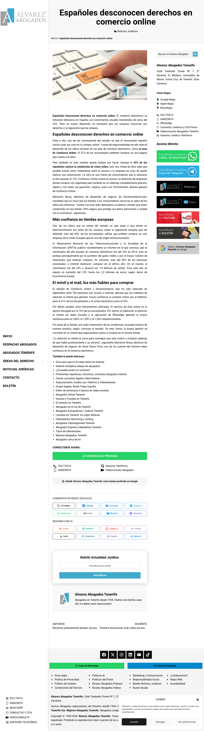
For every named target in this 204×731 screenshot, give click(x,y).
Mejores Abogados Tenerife (71, 435)
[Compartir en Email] (88, 514)
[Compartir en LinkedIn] (88, 506)
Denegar (160, 721)
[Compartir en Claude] (64, 529)
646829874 (14, 703)
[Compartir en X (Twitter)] (64, 506)
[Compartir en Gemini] (136, 529)
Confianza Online (88, 178)
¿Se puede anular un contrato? (73, 370)
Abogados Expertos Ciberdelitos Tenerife (78, 427)
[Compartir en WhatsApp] (64, 514)
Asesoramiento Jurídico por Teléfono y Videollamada (85, 382)
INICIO (54, 38)
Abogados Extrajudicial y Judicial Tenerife (79, 410)
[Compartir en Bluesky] (112, 514)
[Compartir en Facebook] (112, 506)
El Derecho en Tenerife (68, 402)
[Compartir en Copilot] (112, 537)
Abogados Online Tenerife (70, 394)
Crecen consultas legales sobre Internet (78, 378)
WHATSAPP (14, 707)
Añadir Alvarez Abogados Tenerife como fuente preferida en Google (100, 481)
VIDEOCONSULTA (17, 717)
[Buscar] (195, 54)
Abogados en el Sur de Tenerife (73, 406)
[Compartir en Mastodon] (136, 514)
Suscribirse (99, 576)
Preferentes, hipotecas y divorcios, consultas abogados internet (91, 374)
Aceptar (134, 721)
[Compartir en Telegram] (136, 506)
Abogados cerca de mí (68, 439)
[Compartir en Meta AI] (136, 537)
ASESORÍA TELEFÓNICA (21, 722)
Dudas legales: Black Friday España (76, 386)
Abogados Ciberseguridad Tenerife (75, 423)
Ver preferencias (187, 721)
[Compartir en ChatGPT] (88, 529)
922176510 (14, 698)
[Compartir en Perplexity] (88, 537)
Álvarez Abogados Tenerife (94, 717)
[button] (197, 699)
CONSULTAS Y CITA (19, 712)
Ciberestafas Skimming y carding (74, 419)
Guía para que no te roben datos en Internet (80, 362)
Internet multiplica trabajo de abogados (78, 366)
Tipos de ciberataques (68, 431)
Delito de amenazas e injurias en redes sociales (82, 390)
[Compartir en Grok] (64, 537)
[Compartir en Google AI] (112, 529)
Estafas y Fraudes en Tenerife (72, 398)
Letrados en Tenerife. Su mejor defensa (78, 415)
